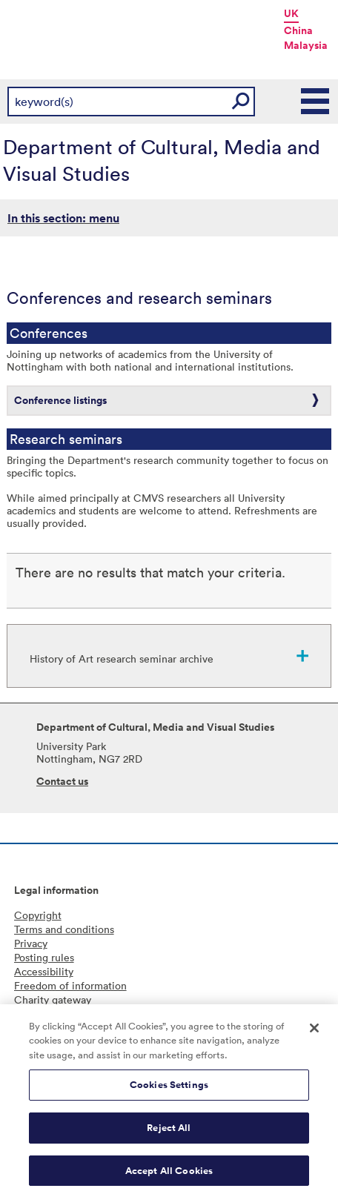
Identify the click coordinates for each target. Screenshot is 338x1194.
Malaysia (306, 45)
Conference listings (60, 400)
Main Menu (316, 101)
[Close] (314, 1031)
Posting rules (44, 957)
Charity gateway (52, 999)
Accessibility (43, 971)
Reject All (168, 1131)
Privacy (30, 943)
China (298, 30)
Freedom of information (70, 985)
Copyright (38, 915)
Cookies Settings (169, 1089)
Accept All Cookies (169, 1174)
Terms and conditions (64, 929)
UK (291, 13)
